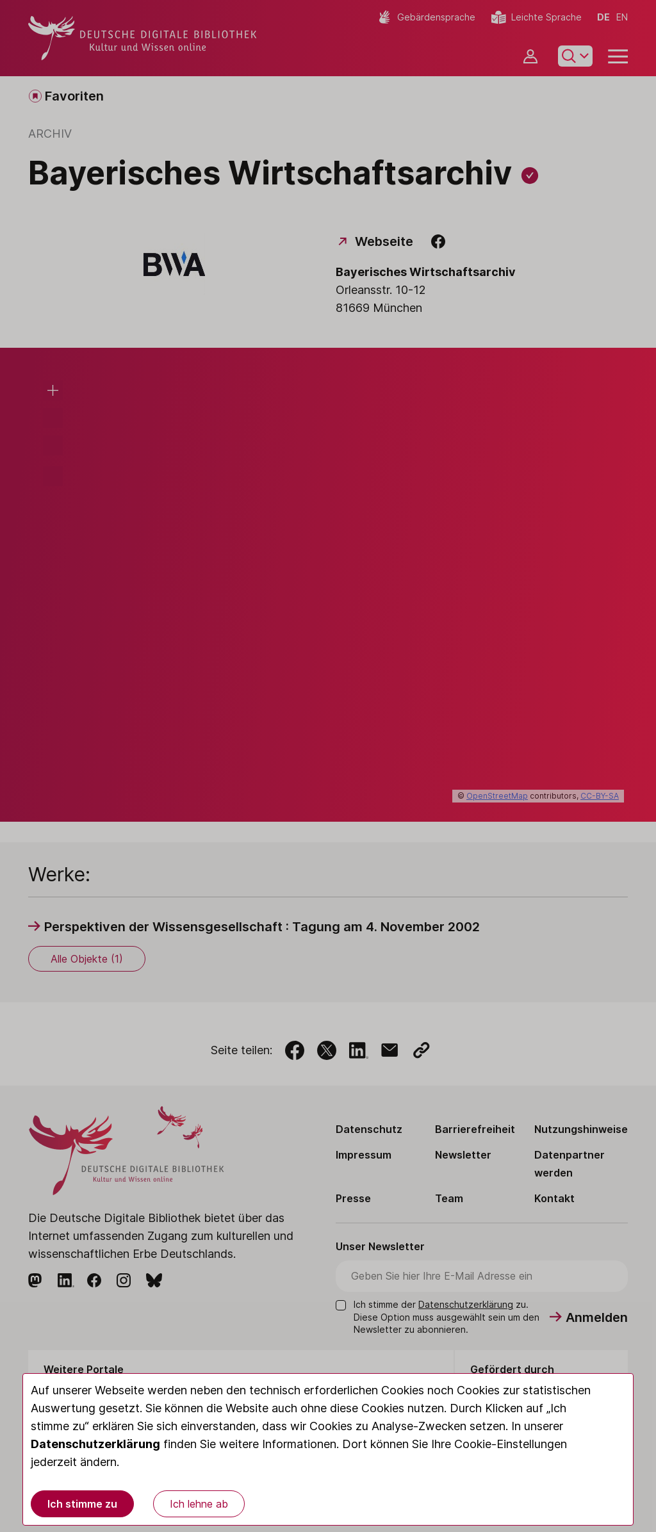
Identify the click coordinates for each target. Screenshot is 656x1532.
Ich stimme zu (82, 1503)
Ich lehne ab (199, 1503)
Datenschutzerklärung (95, 1444)
